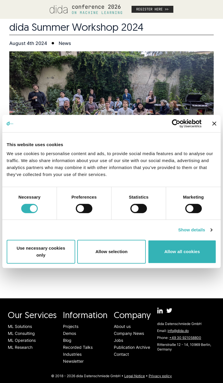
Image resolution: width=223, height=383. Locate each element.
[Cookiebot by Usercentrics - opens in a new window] (176, 123)
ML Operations (22, 340)
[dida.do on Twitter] (169, 310)
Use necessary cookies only (41, 251)
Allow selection (112, 251)
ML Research (20, 347)
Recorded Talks (78, 347)
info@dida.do (178, 330)
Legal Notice (134, 376)
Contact (121, 354)
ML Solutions (20, 326)
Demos (69, 333)
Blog (67, 340)
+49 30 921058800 (185, 337)
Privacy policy (160, 376)
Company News (129, 333)
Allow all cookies (182, 251)
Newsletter (73, 361)
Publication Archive (132, 347)
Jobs (118, 340)
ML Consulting (21, 333)
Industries (72, 354)
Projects (70, 326)
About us (122, 326)
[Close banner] (214, 123)
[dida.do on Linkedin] (160, 310)
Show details (191, 229)
